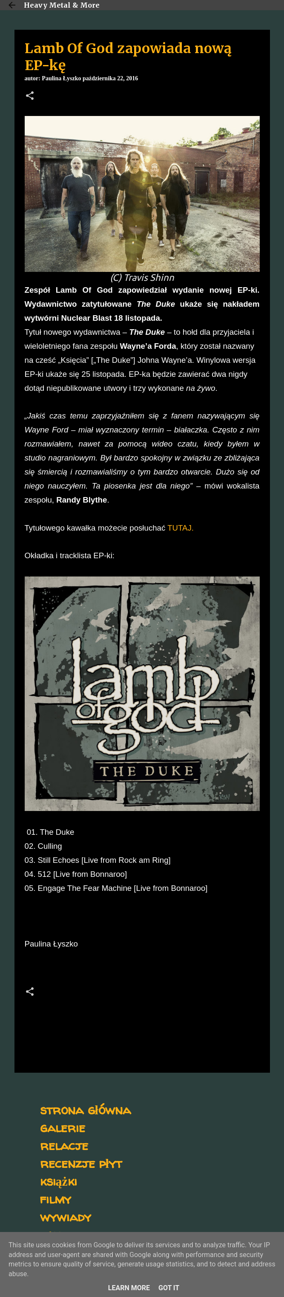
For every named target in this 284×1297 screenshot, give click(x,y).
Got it (168, 1288)
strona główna (85, 1109)
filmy (55, 1198)
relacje (64, 1145)
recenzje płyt (81, 1163)
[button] (30, 96)
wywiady (65, 1216)
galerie (62, 1127)
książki (58, 1181)
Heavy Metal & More (62, 5)
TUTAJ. (180, 527)
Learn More (129, 1288)
